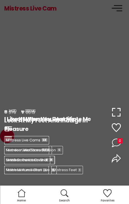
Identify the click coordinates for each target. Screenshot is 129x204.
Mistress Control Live (27, 160)
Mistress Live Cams (26, 140)
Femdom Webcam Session (33, 150)
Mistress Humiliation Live (30, 170)
